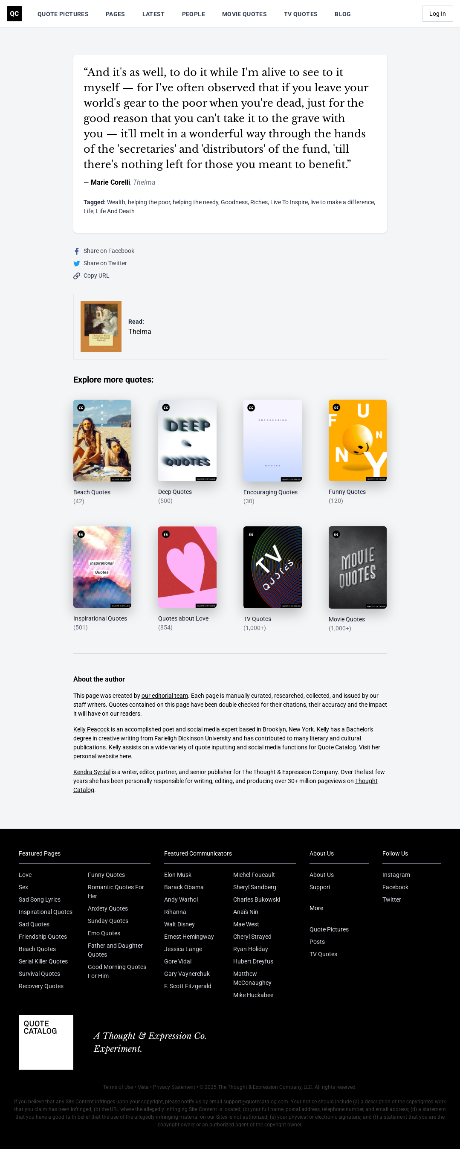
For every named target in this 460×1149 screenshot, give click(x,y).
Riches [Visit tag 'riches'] (259, 202)
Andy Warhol (181, 899)
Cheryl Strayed (252, 936)
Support (320, 887)
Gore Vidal (177, 961)
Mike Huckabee (253, 995)
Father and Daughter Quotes (115, 950)
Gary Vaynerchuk (187, 973)
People (193, 14)
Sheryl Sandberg (254, 887)
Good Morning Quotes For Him (117, 971)
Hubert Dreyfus (253, 961)
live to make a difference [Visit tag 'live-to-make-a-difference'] (342, 202)
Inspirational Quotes (45, 911)
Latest (153, 14)
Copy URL (91, 275)
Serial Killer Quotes (43, 961)
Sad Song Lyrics (40, 899)
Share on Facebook (103, 251)
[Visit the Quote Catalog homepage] (14, 13)
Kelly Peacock (91, 729)
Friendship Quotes (43, 936)
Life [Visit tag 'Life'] (88, 211)
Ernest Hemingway (189, 936)
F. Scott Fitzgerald (187, 986)
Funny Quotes (106, 874)
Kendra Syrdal (91, 772)
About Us (322, 874)
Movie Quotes (244, 14)
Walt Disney (179, 924)
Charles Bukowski (256, 899)
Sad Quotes (34, 924)
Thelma (144, 182)
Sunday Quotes (108, 920)
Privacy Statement (174, 1087)
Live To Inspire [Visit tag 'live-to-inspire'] (289, 202)
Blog (343, 14)
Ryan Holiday (250, 949)
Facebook (395, 887)
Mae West (246, 924)
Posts (317, 941)
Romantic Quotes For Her (116, 891)
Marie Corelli (110, 182)
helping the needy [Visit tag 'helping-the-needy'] (195, 202)
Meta (143, 1087)
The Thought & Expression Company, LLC (265, 1087)
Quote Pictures (63, 14)
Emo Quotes (104, 933)
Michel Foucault (254, 874)
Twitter (391, 899)
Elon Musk (177, 874)
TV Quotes (301, 14)
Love (25, 874)
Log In (437, 13)
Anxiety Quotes (108, 908)
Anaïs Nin (245, 911)
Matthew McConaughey (252, 978)
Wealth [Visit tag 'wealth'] (116, 202)
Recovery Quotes (41, 986)
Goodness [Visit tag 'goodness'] (234, 202)
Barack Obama (184, 887)
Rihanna (175, 911)
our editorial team (165, 695)
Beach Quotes (37, 949)
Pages (115, 14)
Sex (23, 887)
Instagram (396, 874)
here (125, 756)
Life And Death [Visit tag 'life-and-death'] (115, 211)
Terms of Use (118, 1087)
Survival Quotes (39, 973)
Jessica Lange (183, 949)
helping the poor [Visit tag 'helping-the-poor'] (149, 202)
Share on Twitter (100, 263)
